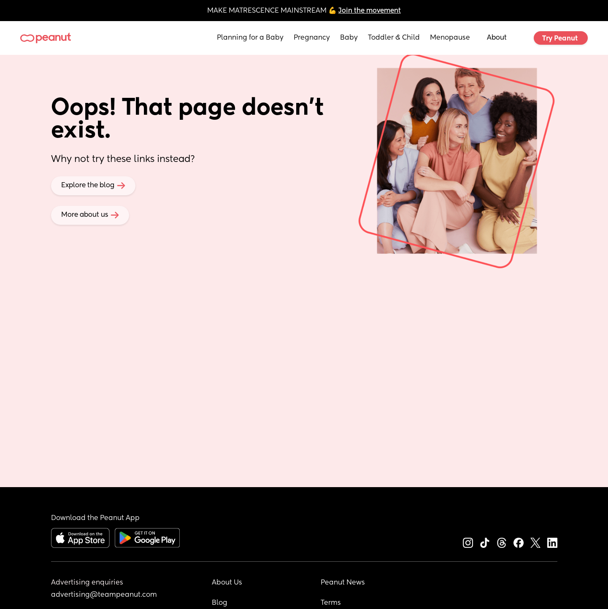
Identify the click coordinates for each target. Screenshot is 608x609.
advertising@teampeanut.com (104, 595)
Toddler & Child (394, 38)
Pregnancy (312, 38)
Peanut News (343, 582)
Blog (219, 603)
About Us (227, 582)
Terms (331, 603)
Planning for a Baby (250, 38)
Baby (349, 38)
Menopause (450, 38)
